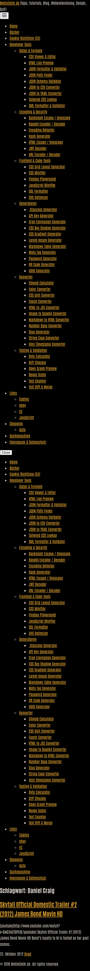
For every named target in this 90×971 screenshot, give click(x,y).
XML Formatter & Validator (47, 105)
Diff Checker (37, 362)
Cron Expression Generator (47, 221)
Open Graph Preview (43, 368)
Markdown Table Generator (47, 246)
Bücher (14, 32)
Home (14, 25)
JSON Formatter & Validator (48, 68)
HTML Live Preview (41, 62)
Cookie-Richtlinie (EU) (25, 38)
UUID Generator (39, 270)
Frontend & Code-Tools (34, 160)
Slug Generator (39, 331)
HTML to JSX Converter (44, 307)
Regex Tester (37, 374)
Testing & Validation (33, 350)
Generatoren (27, 203)
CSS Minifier (37, 172)
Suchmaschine (20, 435)
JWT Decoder (38, 148)
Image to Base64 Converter (47, 313)
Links (13, 393)
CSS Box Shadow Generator (47, 227)
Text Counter (37, 380)
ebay (22, 405)
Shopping (16, 423)
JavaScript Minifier (42, 185)
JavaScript (26, 417)
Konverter (26, 276)
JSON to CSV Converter (44, 87)
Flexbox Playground (42, 178)
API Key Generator (41, 215)
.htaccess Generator (43, 209)
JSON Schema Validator (45, 81)
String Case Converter (44, 337)
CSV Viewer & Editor (42, 56)
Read (27, 953)
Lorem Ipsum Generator (45, 240)
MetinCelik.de (10, 2)
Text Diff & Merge (40, 386)
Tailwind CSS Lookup (43, 99)
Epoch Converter (40, 301)
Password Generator (43, 258)
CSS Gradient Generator (45, 233)
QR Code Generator (42, 264)
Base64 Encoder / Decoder (47, 123)
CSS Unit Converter (42, 295)
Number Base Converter (45, 325)
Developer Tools (20, 44)
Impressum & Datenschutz (28, 441)
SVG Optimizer (38, 197)
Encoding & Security (33, 111)
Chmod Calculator (41, 282)
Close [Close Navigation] (6, 452)
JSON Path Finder (41, 74)
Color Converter (40, 289)
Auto (22, 429)
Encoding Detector (41, 129)
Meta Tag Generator (42, 252)
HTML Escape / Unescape (46, 142)
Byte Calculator (39, 356)
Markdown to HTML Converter (49, 319)
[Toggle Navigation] (4, 15)
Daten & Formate (30, 50)
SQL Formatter (38, 191)
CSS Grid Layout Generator (47, 166)
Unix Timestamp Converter (47, 344)
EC (20, 411)
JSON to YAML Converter (45, 93)
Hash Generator (39, 136)
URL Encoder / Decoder (44, 154)
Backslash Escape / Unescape (49, 117)
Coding (24, 398)
